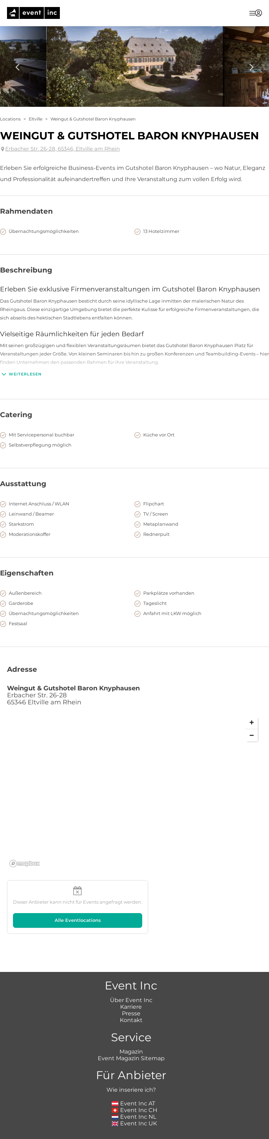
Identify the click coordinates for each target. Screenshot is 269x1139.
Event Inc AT (133, 1072)
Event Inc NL (134, 1085)
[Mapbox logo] (24, 864)
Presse (131, 982)
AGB (132, 1135)
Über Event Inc (131, 969)
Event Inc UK (134, 1092)
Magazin (131, 1020)
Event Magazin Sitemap (131, 1027)
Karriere (131, 975)
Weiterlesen (21, 374)
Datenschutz (161, 1135)
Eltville (35, 119)
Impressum (105, 1135)
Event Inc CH (134, 1079)
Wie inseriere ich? (131, 1058)
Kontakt (131, 989)
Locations (10, 119)
